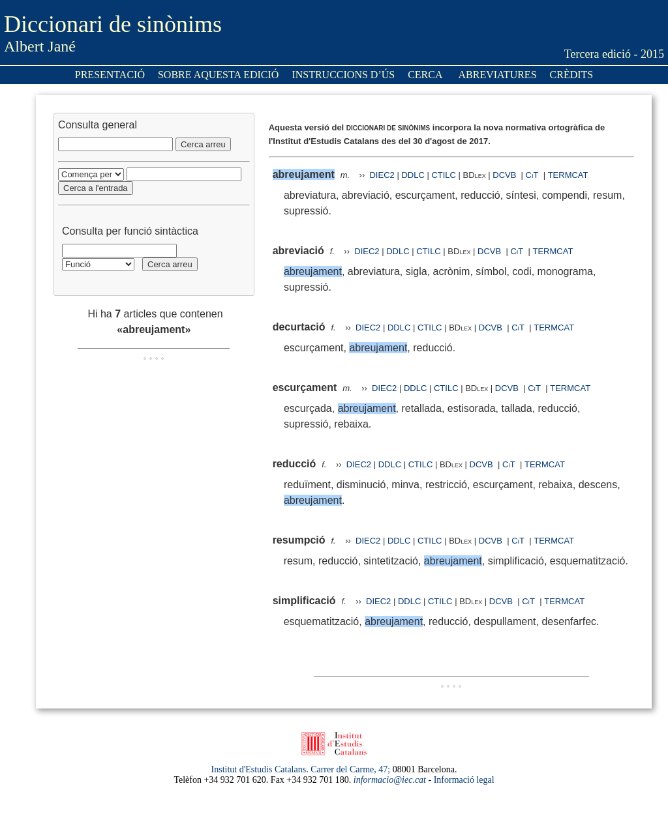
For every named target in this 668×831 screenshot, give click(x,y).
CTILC (443, 175)
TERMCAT (568, 175)
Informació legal (464, 780)
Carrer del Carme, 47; (350, 769)
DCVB (506, 175)
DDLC (412, 175)
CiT (532, 175)
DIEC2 (381, 175)
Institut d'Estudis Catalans (259, 769)
